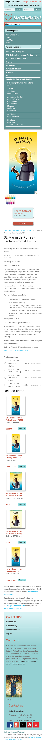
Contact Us (36, 5)
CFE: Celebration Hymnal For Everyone (22, 55)
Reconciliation (12, 110)
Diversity (9, 37)
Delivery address (13, 630)
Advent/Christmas (12, 35)
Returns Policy (23, 732)
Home (8, 5)
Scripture (9, 72)
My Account (14, 5)
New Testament (13, 116)
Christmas (11, 91)
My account (11, 622)
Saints (8, 43)
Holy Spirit (11, 122)
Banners (16, 230)
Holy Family (11, 120)
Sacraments (10, 65)
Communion (12, 101)
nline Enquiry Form (17, 711)
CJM (9, 85)
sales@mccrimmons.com (31, 2)
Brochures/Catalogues (15, 51)
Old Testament (12, 114)
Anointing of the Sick (15, 97)
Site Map (12, 740)
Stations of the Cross (15, 125)
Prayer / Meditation (13, 69)
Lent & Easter (12, 93)
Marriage (10, 106)
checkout (37, 9)
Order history (11, 626)
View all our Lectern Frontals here (16, 351)
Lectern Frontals (26, 230)
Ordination (11, 108)
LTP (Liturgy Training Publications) (20, 83)
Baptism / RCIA (13, 99)
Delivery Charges (10, 732)
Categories (7, 230)
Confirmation (12, 104)
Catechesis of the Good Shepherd (19, 79)
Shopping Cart (23, 5)
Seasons (9, 62)
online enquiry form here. (13, 608)
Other (8, 76)
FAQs (30, 5)
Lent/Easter (10, 40)
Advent (10, 89)
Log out (9, 634)
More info (22, 428)
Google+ (20, 740)
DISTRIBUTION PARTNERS (16, 58)
